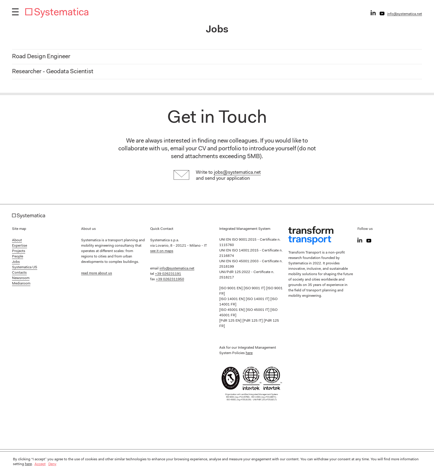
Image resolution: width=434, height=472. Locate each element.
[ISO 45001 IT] (258, 310)
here (249, 353)
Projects (18, 251)
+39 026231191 (168, 274)
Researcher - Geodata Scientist (52, 72)
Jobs (16, 262)
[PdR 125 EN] (230, 321)
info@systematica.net (404, 14)
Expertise (19, 246)
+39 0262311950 (170, 279)
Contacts (19, 273)
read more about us (96, 273)
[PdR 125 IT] (253, 321)
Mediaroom (21, 283)
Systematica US (24, 267)
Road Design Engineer (41, 57)
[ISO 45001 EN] (232, 310)
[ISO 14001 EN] (232, 299)
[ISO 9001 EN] (231, 288)
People (17, 256)
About (17, 240)
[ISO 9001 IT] (255, 288)
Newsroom (20, 278)
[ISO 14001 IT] (258, 299)
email (177, 149)
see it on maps (161, 251)
